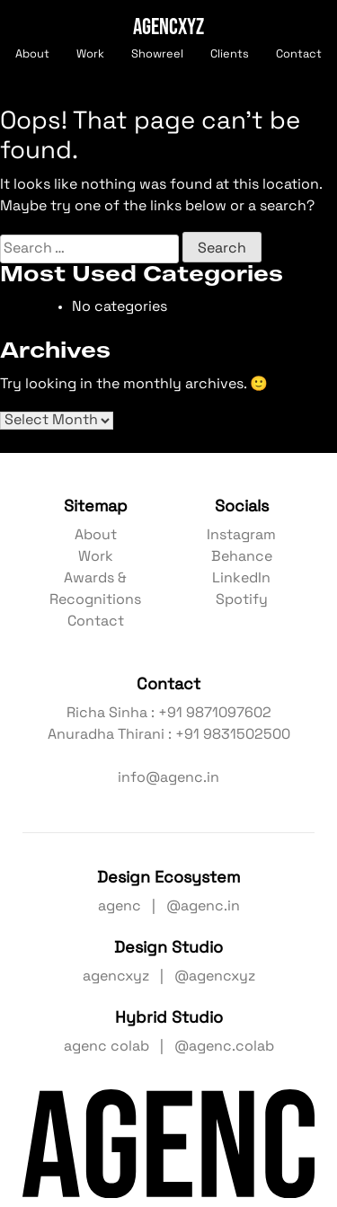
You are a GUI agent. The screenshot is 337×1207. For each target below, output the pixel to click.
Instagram (241, 535)
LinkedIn (241, 579)
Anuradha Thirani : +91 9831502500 (169, 735)
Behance (241, 557)
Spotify (242, 600)
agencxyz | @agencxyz (169, 977)
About (32, 54)
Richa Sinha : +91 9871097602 (169, 713)
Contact (299, 54)
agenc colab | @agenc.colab (169, 1047)
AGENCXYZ (168, 26)
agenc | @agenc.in (169, 907)
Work (90, 54)
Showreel (157, 54)
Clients (229, 54)
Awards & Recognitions (95, 590)
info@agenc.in (168, 778)
